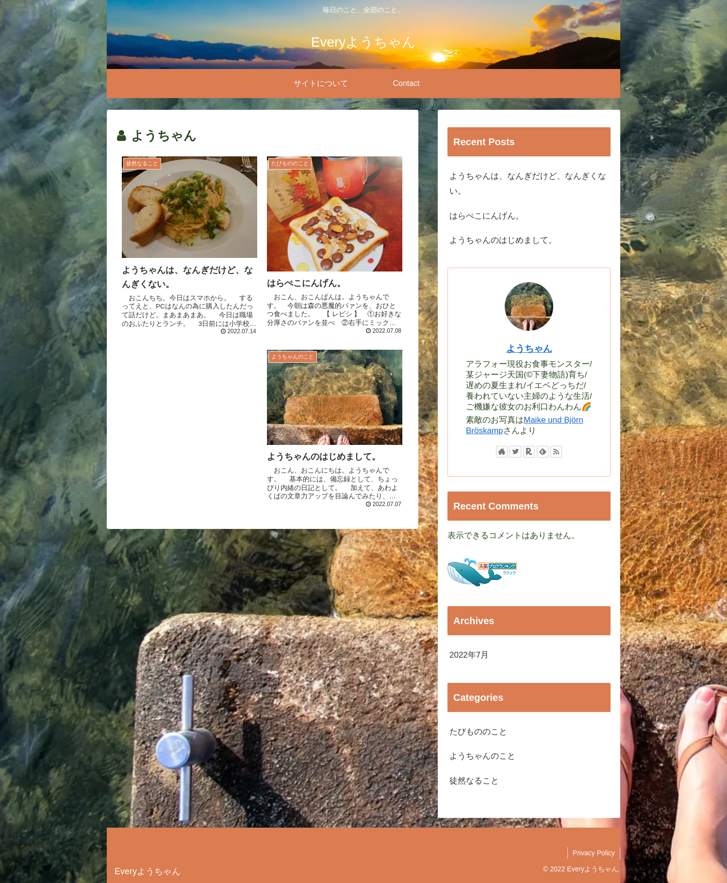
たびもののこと (478, 731)
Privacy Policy (594, 853)
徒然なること (474, 780)
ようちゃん (529, 348)
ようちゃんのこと (482, 756)
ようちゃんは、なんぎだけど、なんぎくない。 (527, 183)
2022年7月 (469, 655)
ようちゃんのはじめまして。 (503, 240)
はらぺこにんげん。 (486, 216)
